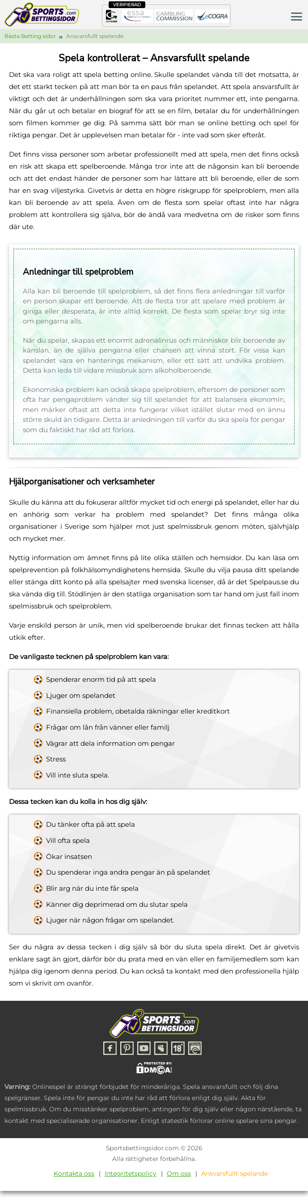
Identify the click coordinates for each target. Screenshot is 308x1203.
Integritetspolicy (130, 1173)
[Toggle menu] (296, 15)
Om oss (179, 1173)
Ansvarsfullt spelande (234, 1173)
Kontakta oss (74, 1173)
